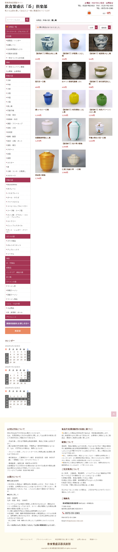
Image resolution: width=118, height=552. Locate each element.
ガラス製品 (11, 241)
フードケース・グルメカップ (17, 31)
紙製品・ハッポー (14, 40)
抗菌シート (11, 45)
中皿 (9, 97)
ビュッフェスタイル (15, 225)
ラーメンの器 (11, 282)
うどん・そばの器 (13, 304)
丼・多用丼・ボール (15, 312)
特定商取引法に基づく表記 (64, 539)
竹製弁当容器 (12, 53)
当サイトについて (26, 539)
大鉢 (9, 80)
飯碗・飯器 (11, 136)
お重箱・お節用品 (14, 71)
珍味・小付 (11, 128)
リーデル (10, 254)
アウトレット (11, 317)
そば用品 (10, 308)
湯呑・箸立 (11, 145)
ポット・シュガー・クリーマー (17, 231)
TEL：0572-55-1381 (105, 8)
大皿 (9, 93)
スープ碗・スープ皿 (15, 210)
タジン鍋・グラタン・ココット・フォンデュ (17, 216)
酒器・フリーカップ (15, 123)
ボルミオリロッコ (14, 245)
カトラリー (11, 221)
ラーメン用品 (12, 299)
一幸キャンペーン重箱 (15, 67)
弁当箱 (8, 36)
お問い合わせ (81, 539)
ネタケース (11, 175)
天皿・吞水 (11, 115)
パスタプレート (13, 193)
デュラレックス (13, 249)
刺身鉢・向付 (12, 119)
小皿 (9, 102)
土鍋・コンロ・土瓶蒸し (16, 171)
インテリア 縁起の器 (14, 272)
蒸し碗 (9, 106)
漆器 (8, 258)
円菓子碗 (10, 110)
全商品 (38, 20)
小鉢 (9, 89)
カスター (10, 162)
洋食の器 (9, 180)
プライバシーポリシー (44, 539)
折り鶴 (8, 277)
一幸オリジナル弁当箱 (15, 58)
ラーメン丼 (11, 286)
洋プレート (11, 189)
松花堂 (9, 132)
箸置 (9, 158)
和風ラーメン (12, 290)
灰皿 (9, 154)
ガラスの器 (10, 236)
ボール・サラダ (13, 197)
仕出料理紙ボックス (15, 49)
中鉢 (9, 84)
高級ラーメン (12, 295)
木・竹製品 (10, 263)
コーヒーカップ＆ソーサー (17, 206)
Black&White (12, 184)
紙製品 (8, 268)
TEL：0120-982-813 (86, 6)
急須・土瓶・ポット (15, 141)
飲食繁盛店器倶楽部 (59, 543)
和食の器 (9, 76)
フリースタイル (13, 202)
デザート (10, 149)
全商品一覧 (11, 27)
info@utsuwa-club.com (74, 521)
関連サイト (93, 539)
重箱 (8, 62)
